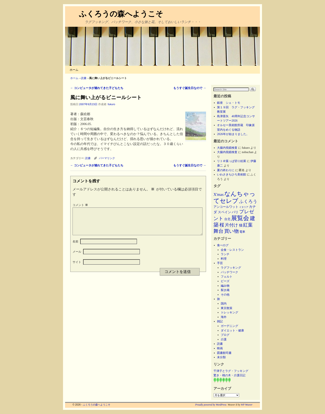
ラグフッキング (231, 267)
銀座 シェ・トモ (228, 102)
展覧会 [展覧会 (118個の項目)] (240, 218)
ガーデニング (229, 326)
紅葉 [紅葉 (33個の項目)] (248, 225)
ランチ (225, 254)
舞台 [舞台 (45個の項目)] (218, 231)
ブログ (225, 334)
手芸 (220, 263)
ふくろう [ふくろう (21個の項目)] (248, 201)
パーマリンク (107, 158)
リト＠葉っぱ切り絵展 (231, 161)
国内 (224, 303)
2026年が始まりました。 (233, 134)
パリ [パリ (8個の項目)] (235, 212)
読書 (83, 78)
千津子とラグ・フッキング (230, 371)
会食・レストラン (232, 249)
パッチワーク (231, 272)
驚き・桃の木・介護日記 (229, 375)
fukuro (111, 104)
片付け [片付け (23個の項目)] (231, 225)
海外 (224, 317)
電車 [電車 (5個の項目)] (242, 231)
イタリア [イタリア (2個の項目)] (243, 207)
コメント (81, 205)
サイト (77, 267)
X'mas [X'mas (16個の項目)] (218, 194)
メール (77, 256)
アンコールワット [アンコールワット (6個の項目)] (225, 206)
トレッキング (229, 312)
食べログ (223, 245)
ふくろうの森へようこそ (121, 14)
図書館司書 (224, 352)
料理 (224, 258)
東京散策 (228, 308)
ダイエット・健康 (232, 330)
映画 (220, 348)
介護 (224, 339)
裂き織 (225, 290)
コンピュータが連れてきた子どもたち (96, 88)
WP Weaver (246, 404)
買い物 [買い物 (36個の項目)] (231, 231)
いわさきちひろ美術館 (231, 174)
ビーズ (225, 281)
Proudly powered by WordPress (211, 404)
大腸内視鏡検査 (227, 147)
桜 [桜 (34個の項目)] (221, 225)
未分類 (221, 357)
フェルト (226, 276)
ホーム (74, 69)
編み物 (225, 285)
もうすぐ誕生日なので (189, 88)
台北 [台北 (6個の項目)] (227, 219)
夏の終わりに (225, 170)
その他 (225, 294)
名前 (75, 246)
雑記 (220, 321)
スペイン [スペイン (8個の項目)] (224, 212)
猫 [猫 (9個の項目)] (241, 225)
